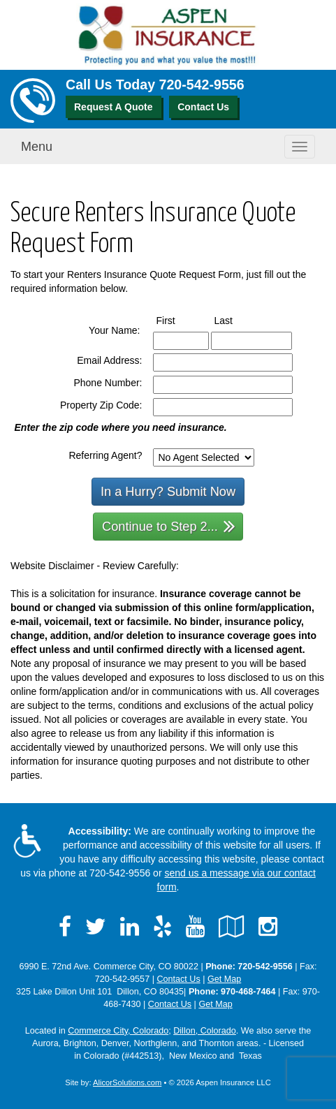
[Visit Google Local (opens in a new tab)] (231, 926)
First (178, 320)
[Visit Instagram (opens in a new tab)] (267, 926)
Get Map (224, 979)
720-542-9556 (201, 84)
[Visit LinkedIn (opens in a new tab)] (129, 926)
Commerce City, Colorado (118, 1031)
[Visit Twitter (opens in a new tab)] (95, 926)
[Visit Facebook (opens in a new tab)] (65, 926)
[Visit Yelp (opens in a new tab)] (162, 926)
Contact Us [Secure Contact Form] (178, 979)
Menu (36, 147)
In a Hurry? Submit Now (168, 492)
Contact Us (203, 106)
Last (236, 320)
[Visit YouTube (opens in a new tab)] (195, 926)
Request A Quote (113, 106)
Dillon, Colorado (204, 1031)
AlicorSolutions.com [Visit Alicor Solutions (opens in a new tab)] (127, 1082)
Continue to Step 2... (168, 525)
